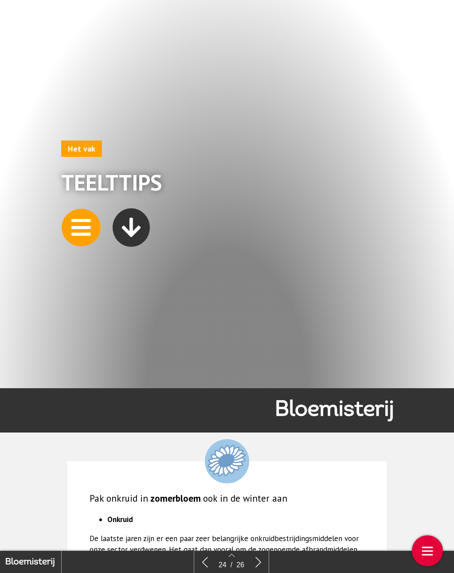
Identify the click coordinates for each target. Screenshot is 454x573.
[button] (81, 229)
